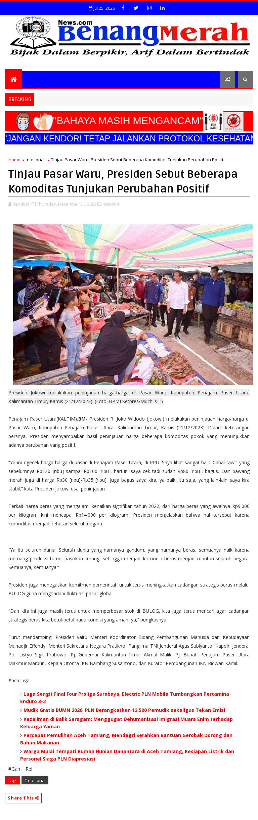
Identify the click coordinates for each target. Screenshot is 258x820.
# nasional (35, 780)
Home (14, 160)
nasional (36, 160)
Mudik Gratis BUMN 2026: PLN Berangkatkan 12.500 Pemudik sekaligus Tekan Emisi (124, 710)
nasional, (111, 204)
